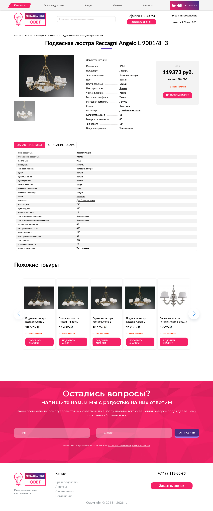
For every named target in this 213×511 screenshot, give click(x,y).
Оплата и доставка (54, 5)
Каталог (28, 36)
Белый (122, 80)
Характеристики (29, 145)
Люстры (40, 36)
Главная (17, 36)
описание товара (61, 145)
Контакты (147, 5)
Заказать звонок (141, 21)
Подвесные (52, 36)
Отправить (187, 432)
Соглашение (64, 496)
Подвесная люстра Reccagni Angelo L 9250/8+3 (103, 321)
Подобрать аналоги (177, 95)
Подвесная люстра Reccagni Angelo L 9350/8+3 (136, 321)
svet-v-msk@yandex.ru (184, 15)
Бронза (123, 88)
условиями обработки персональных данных (129, 445)
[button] (194, 315)
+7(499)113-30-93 (141, 16)
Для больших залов (129, 111)
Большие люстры (128, 75)
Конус (122, 93)
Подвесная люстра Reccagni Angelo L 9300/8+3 (69, 321)
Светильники (64, 491)
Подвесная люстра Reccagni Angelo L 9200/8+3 (35, 321)
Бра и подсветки (66, 482)
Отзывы (117, 5)
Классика (124, 106)
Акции (88, 5)
